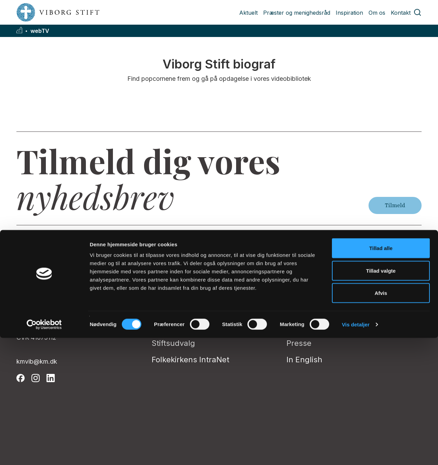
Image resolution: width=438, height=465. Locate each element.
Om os (377, 12)
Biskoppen (171, 277)
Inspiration (349, 12)
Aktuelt (248, 12)
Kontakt (401, 12)
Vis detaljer (356, 451)
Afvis (381, 420)
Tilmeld (395, 205)
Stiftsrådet (171, 327)
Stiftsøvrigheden (181, 310)
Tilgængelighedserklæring (334, 310)
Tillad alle (380, 375)
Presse (298, 343)
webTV (39, 31)
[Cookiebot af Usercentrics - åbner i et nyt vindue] (44, 452)
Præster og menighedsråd (296, 12)
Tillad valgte (381, 398)
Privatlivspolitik (313, 277)
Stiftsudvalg (173, 343)
